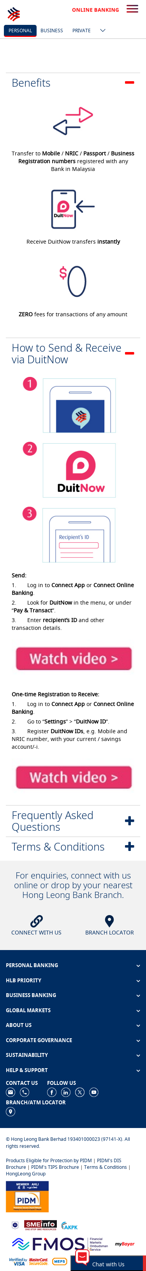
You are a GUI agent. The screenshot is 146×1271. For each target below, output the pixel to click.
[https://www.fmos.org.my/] (60, 1243)
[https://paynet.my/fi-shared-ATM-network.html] (59, 1261)
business (51, 30)
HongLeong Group (26, 1173)
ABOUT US (19, 1025)
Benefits (31, 82)
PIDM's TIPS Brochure (55, 1167)
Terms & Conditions (58, 846)
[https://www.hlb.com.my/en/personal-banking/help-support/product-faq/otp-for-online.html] (29, 1261)
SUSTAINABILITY (27, 1054)
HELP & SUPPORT (27, 1070)
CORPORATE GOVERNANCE (39, 1040)
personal (20, 30)
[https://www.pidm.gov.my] (27, 1196)
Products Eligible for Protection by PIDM (49, 1160)
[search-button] (132, 9)
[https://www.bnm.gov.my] (15, 1225)
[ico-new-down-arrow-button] (101, 31)
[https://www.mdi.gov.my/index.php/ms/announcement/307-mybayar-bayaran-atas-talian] (124, 1243)
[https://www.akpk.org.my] (69, 1224)
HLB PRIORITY (23, 980)
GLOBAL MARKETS (28, 1010)
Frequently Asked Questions (52, 821)
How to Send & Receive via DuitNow (66, 353)
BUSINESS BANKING (31, 995)
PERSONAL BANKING (32, 965)
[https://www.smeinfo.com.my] (40, 1224)
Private (81, 30)
